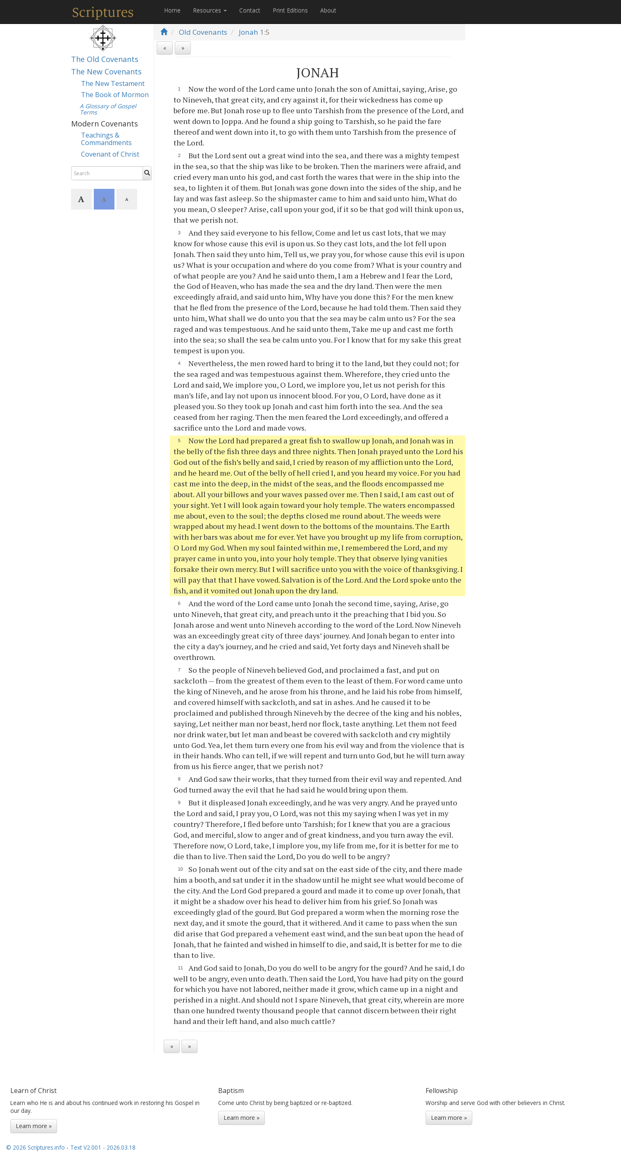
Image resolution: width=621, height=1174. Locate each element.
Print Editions (290, 10)
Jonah (248, 32)
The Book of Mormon (115, 94)
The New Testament (113, 83)
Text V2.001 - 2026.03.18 (103, 1147)
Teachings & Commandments (106, 139)
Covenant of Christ (110, 154)
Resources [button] (210, 10)
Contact (249, 10)
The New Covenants (106, 71)
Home (172, 10)
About (328, 10)
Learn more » (34, 1126)
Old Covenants (203, 32)
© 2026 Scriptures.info (35, 1147)
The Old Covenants (104, 59)
